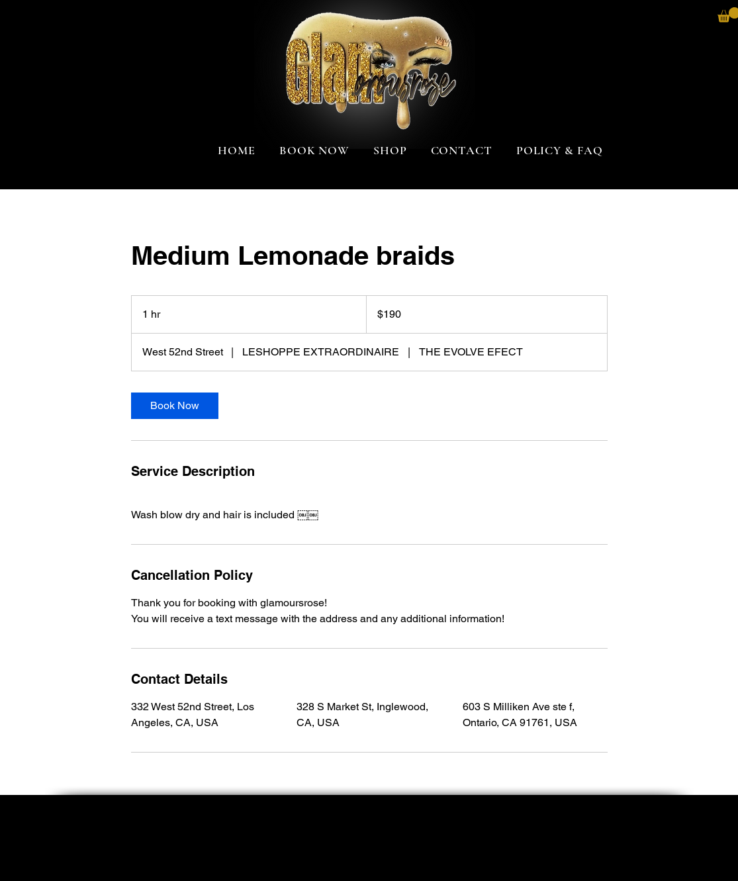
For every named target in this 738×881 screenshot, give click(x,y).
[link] (174, 406)
